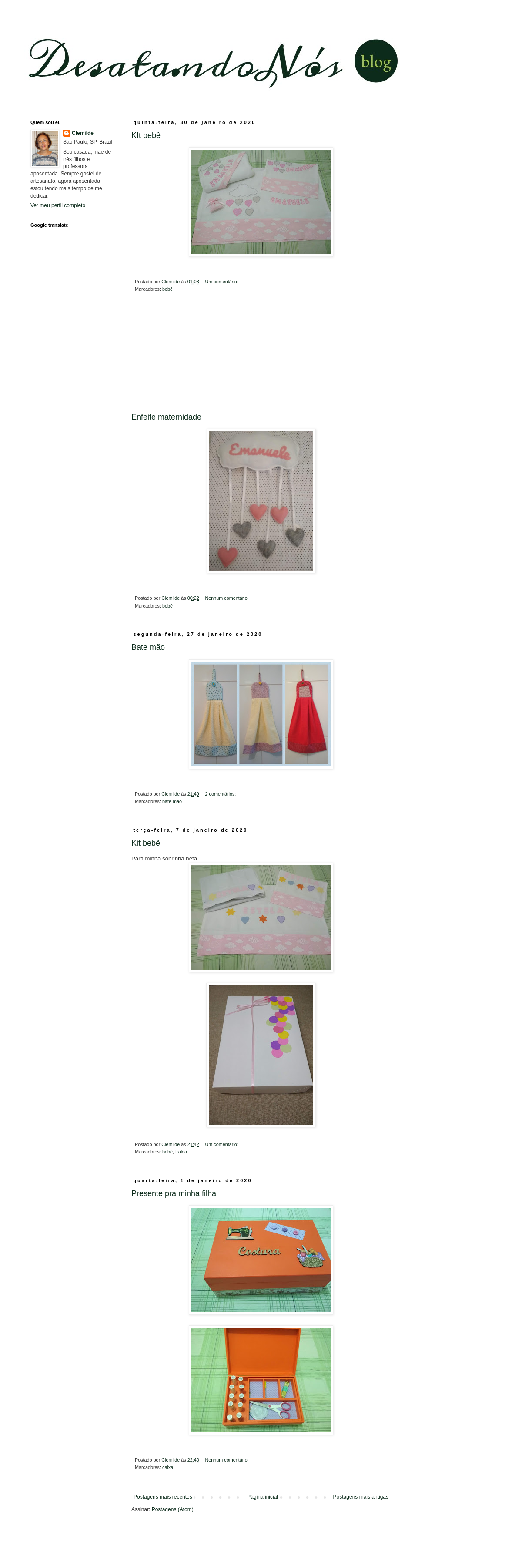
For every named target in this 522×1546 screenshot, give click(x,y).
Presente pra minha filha (173, 1193)
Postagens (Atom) (173, 1509)
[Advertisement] (261, 358)
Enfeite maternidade (166, 417)
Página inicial (262, 1497)
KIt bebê (146, 135)
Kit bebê (145, 843)
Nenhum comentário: (227, 598)
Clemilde (83, 133)
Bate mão (148, 647)
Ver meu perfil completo (57, 205)
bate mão (172, 801)
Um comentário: (222, 281)
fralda (181, 1151)
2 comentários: (221, 794)
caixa (167, 1467)
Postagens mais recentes (163, 1497)
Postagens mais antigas (360, 1497)
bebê (167, 289)
